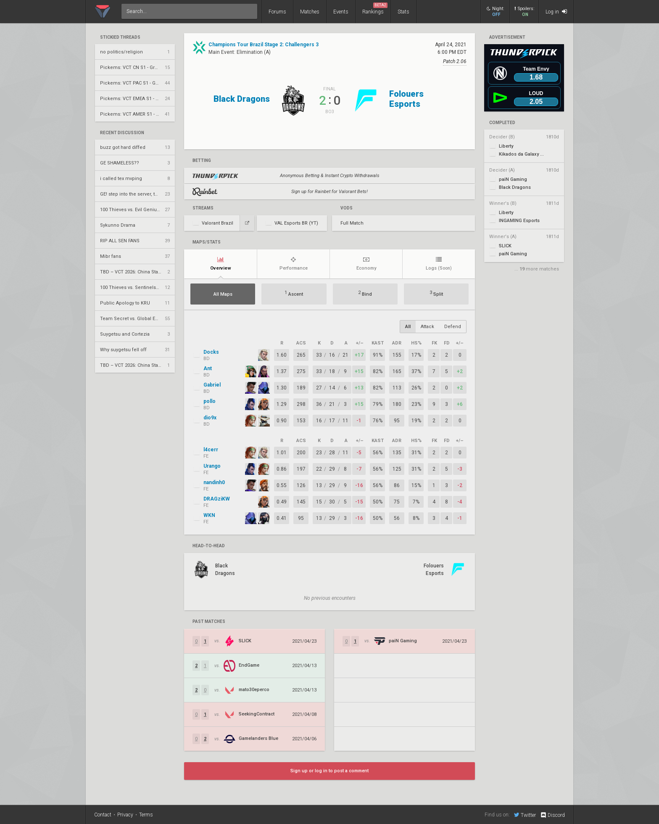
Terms (146, 814)
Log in (556, 11)
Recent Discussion (122, 133)
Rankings (374, 9)
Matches (309, 12)
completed (502, 123)
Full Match (352, 223)
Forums (277, 12)
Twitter (525, 815)
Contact (102, 814)
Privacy (125, 814)
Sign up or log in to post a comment (329, 771)
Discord (552, 815)
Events (340, 12)
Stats (403, 12)
